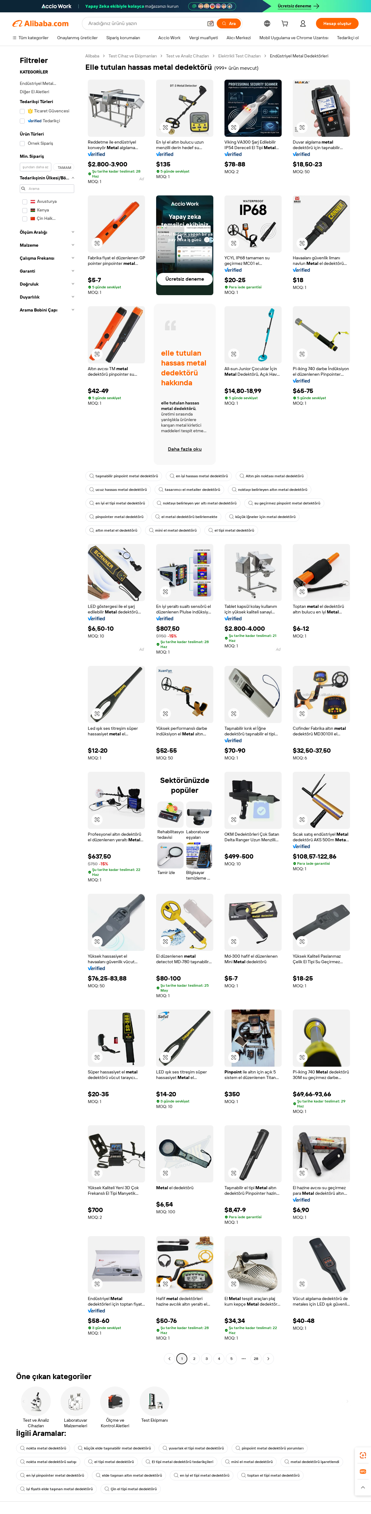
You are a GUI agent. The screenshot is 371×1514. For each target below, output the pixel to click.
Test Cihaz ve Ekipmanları (133, 55)
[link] (363, 1455)
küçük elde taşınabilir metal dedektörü (114, 1448)
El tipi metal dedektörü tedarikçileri (179, 1461)
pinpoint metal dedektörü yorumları (270, 1448)
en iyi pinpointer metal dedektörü (52, 1475)
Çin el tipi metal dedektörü (130, 1489)
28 (256, 1359)
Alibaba (92, 55)
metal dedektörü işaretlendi (311, 1461)
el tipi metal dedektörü (231, 530)
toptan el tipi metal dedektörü (270, 1475)
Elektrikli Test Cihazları (239, 55)
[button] (210, 23)
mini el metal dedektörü (173, 530)
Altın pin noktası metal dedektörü (272, 476)
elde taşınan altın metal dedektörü (129, 1475)
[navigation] (47, 708)
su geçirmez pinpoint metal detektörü (284, 503)
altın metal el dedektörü (113, 530)
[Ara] (229, 23)
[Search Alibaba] (145, 23)
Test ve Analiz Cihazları (187, 55)
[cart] (286, 24)
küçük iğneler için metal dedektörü (262, 516)
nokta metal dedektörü (43, 1448)
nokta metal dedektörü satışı (48, 1461)
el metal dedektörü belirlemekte (186, 516)
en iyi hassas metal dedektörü (199, 476)
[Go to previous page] (169, 1358)
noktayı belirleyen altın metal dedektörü (269, 489)
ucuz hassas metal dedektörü (118, 489)
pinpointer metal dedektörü (116, 516)
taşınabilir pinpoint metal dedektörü (123, 476)
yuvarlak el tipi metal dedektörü (193, 1448)
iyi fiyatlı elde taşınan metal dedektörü (56, 1489)
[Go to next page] (268, 1358)
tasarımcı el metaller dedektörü (189, 489)
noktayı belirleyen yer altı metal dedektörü (197, 503)
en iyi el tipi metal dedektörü (117, 503)
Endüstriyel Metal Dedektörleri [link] (299, 55)
